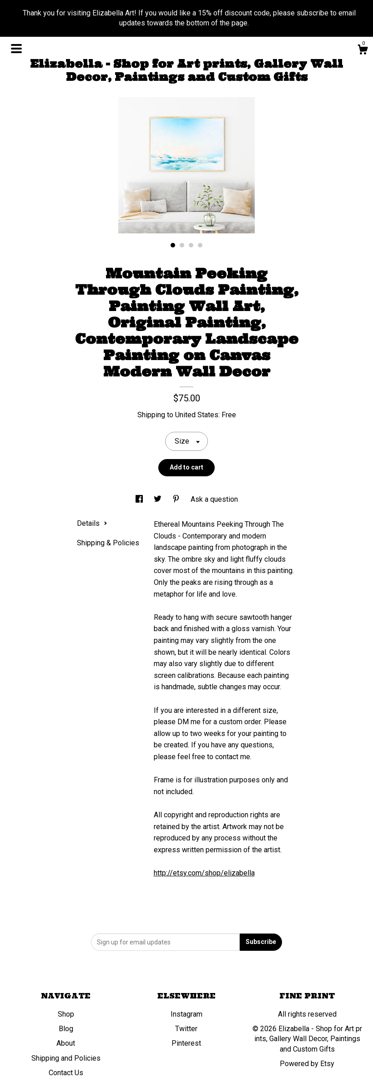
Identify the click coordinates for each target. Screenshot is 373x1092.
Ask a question (214, 499)
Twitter (186, 1028)
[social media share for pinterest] (176, 499)
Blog (66, 1028)
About (65, 1043)
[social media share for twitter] (158, 499)
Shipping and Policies (66, 1058)
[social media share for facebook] (140, 499)
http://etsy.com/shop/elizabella (204, 873)
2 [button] (182, 245)
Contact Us (66, 1072)
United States (196, 414)
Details (92, 523)
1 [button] (173, 245)
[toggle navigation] (16, 48)
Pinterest (186, 1043)
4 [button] (200, 245)
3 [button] (191, 245)
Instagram (186, 1014)
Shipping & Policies (108, 543)
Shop (66, 1014)
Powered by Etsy (307, 1063)
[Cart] (363, 51)
